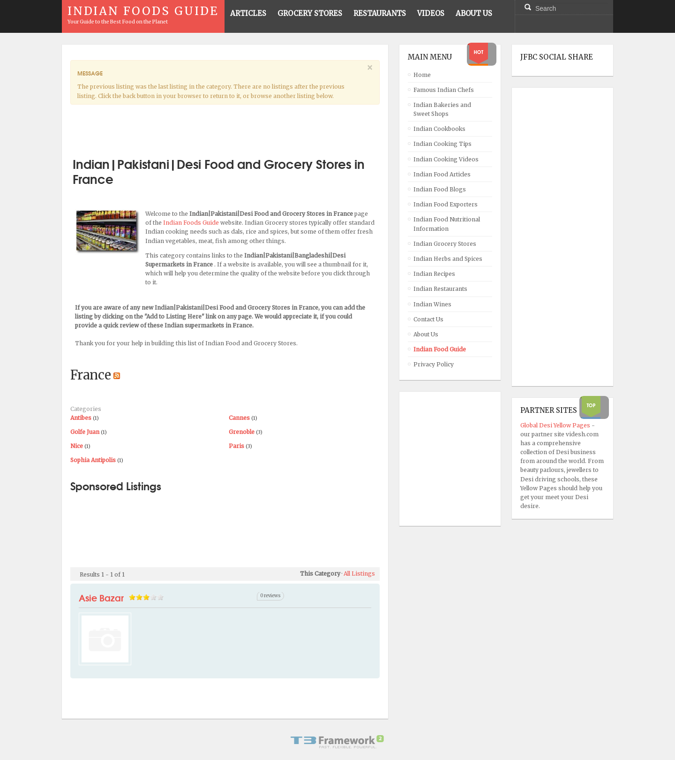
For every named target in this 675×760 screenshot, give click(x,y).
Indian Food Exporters (445, 204)
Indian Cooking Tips (442, 143)
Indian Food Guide (439, 349)
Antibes (80, 417)
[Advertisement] (225, 127)
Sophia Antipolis (93, 460)
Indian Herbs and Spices (447, 258)
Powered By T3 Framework (337, 742)
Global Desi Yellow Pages (556, 425)
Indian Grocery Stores (444, 243)
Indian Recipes (434, 273)
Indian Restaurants (440, 288)
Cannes (239, 417)
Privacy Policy (433, 364)
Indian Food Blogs (439, 189)
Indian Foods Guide (191, 222)
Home (422, 74)
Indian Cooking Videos (446, 159)
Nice (76, 445)
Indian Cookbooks (439, 128)
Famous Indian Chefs (443, 89)
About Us (425, 334)
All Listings (359, 573)
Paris (236, 445)
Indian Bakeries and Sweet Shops (442, 109)
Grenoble (242, 431)
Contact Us (428, 319)
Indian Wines (432, 304)
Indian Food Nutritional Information (446, 224)
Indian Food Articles (442, 174)
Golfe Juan (84, 431)
